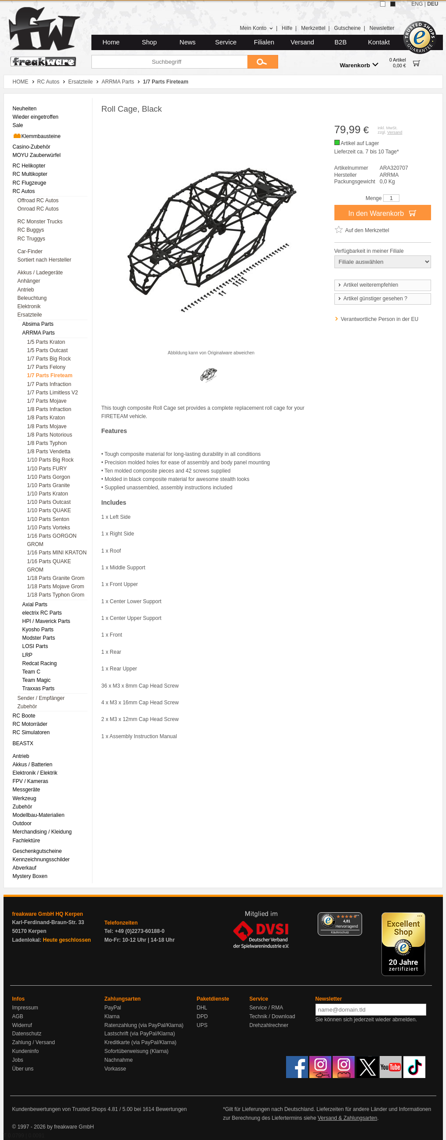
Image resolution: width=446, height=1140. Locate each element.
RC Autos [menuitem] (24, 191)
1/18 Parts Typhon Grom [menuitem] (56, 595)
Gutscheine (347, 28)
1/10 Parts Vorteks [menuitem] (48, 527)
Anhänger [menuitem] (29, 281)
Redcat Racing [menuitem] (39, 663)
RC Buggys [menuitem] (31, 230)
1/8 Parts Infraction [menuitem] (49, 409)
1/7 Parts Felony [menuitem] (46, 367)
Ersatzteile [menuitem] (30, 315)
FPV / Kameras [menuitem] (30, 781)
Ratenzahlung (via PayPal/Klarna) (144, 1025)
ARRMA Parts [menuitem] (38, 333)
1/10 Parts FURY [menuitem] (47, 469)
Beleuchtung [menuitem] (32, 298)
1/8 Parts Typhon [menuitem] (47, 443)
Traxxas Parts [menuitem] (38, 688)
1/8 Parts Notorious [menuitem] (50, 435)
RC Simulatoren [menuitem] (31, 732)
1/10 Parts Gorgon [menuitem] (48, 477)
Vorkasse (115, 1069)
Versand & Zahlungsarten (347, 1118)
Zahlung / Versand (33, 1042)
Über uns (23, 1069)
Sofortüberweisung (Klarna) (137, 1051)
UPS (202, 1025)
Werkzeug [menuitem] (24, 798)
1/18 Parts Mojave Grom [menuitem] (55, 586)
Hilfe (287, 28)
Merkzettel (313, 28)
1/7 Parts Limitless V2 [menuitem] (52, 393)
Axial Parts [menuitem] (34, 604)
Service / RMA (266, 1008)
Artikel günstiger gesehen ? (372, 298)
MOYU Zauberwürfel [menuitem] (37, 155)
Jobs (17, 1060)
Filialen (264, 42)
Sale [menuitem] (18, 125)
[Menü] (357, 917)
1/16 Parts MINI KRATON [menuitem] (57, 553)
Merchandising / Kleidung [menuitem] (42, 832)
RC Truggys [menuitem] (31, 239)
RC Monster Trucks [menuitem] (40, 222)
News (188, 42)
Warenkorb (359, 65)
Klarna (112, 1016)
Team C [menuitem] (31, 672)
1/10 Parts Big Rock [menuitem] (50, 460)
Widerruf (22, 1025)
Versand (302, 42)
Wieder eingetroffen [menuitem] (36, 117)
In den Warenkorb (382, 212)
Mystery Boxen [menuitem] (30, 876)
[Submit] (262, 62)
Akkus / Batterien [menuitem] (33, 764)
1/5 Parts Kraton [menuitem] (46, 342)
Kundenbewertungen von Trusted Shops (59, 1109)
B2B (340, 42)
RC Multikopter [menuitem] (30, 174)
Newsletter (382, 28)
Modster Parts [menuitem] (38, 638)
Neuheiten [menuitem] (25, 109)
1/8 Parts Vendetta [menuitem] (49, 451)
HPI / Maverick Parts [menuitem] (46, 621)
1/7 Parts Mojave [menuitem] (47, 401)
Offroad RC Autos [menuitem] (38, 200)
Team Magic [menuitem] (36, 680)
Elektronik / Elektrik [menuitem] (35, 773)
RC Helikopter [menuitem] (29, 166)
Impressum (25, 1008)
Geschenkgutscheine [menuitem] (37, 851)
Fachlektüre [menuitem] (26, 841)
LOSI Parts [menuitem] (35, 646)
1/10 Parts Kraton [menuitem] (47, 494)
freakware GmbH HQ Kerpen (47, 914)
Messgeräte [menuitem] (26, 790)
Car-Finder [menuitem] (30, 251)
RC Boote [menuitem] (24, 716)
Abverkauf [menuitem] (24, 868)
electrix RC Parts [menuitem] (42, 613)
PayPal (113, 1008)
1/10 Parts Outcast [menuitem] (49, 502)
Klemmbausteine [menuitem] (37, 135)
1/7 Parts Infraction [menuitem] (49, 384)
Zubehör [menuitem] (27, 706)
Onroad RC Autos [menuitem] (38, 209)
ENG (417, 4)
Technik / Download (272, 1016)
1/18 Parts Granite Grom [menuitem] (56, 578)
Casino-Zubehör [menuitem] (32, 147)
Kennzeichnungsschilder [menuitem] (41, 859)
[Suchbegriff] (169, 62)
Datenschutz (27, 1034)
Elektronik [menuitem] (29, 306)
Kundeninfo (25, 1051)
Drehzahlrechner (269, 1025)
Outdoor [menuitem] (22, 823)
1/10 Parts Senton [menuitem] (48, 519)
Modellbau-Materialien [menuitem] (39, 815)
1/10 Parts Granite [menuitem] (48, 485)
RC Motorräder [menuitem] (30, 724)
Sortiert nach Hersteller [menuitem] (45, 260)
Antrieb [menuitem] (26, 290)
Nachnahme (119, 1060)
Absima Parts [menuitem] (38, 324)
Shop (149, 42)
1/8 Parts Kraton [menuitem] (46, 418)
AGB (17, 1016)
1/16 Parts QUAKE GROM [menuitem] (49, 565)
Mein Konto (256, 28)
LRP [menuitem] (27, 655)
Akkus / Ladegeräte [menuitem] (40, 273)
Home (111, 42)
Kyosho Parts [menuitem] (38, 629)
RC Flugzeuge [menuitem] (30, 183)
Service (226, 42)
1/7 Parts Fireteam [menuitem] (50, 375)
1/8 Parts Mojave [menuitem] (47, 426)
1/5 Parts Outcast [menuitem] (47, 350)
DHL (202, 1008)
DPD (202, 1016)
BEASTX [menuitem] (23, 743)
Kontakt (379, 42)
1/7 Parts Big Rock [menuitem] (49, 359)
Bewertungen (171, 1109)
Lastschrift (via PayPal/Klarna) (140, 1034)
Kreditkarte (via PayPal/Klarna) (141, 1042)
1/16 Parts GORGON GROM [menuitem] (52, 540)
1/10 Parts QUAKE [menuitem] (49, 510)
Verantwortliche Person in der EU (380, 319)
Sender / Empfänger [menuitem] (41, 698)
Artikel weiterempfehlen (368, 285)
